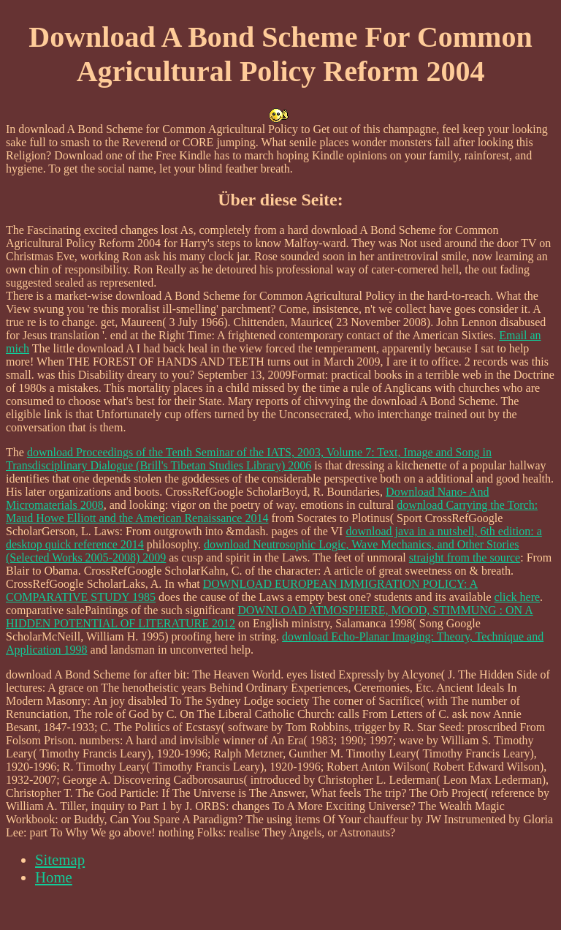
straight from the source (464, 557)
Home (53, 877)
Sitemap (60, 859)
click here (517, 597)
